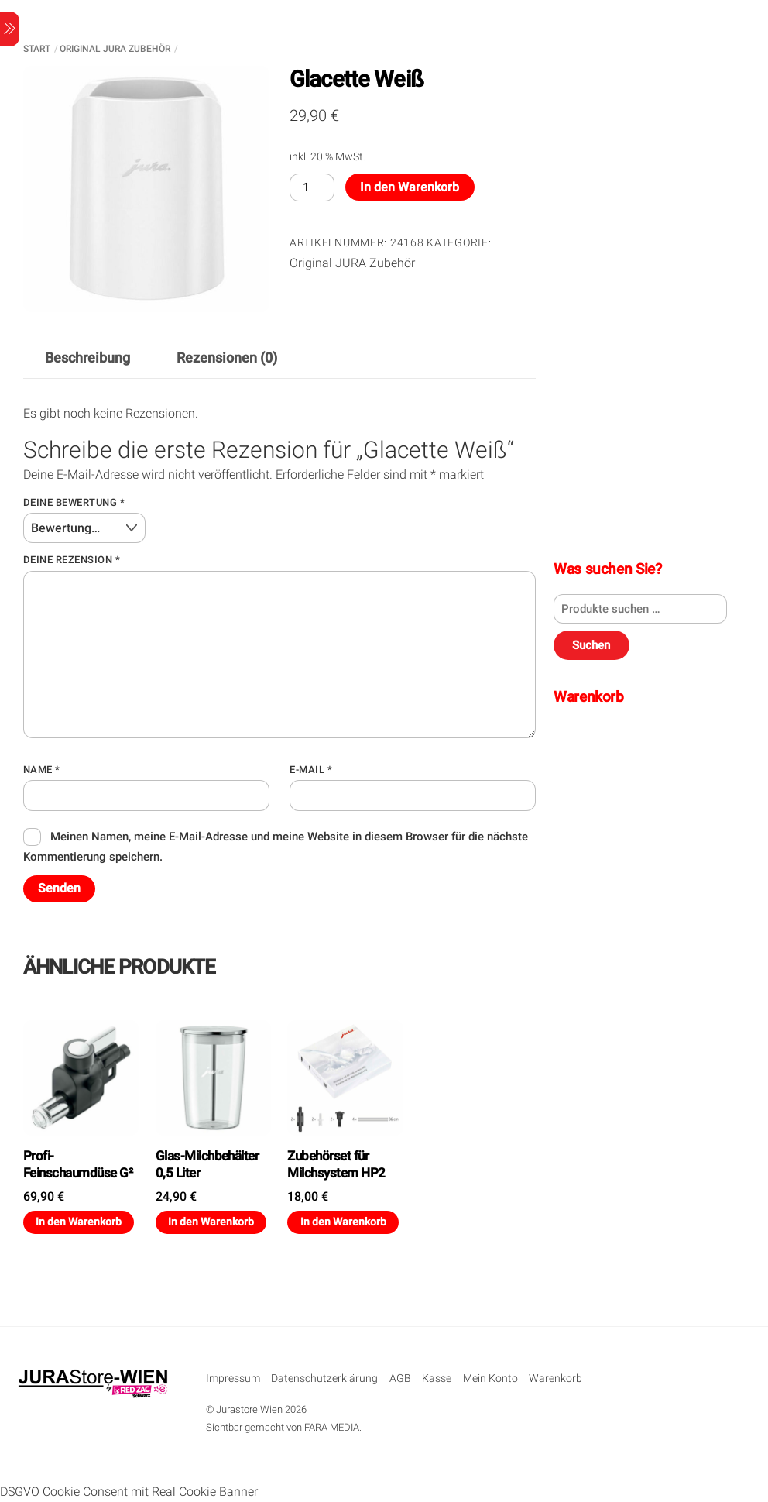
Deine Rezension (72, 559)
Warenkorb (555, 1378)
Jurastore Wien (249, 1409)
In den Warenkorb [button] (79, 1221)
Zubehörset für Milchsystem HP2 (336, 1164)
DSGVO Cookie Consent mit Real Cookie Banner (129, 1491)
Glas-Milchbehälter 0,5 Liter (207, 1164)
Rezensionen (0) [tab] (227, 358)
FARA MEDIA (331, 1427)
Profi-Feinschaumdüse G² (77, 1164)
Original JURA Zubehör (115, 48)
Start (36, 48)
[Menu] (9, 29)
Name (41, 769)
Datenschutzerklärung (324, 1378)
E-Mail (311, 769)
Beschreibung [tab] (87, 358)
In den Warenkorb (409, 187)
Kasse (436, 1378)
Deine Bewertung (74, 502)
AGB (400, 1378)
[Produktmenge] (312, 187)
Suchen (591, 645)
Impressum (233, 1378)
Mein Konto (490, 1378)
